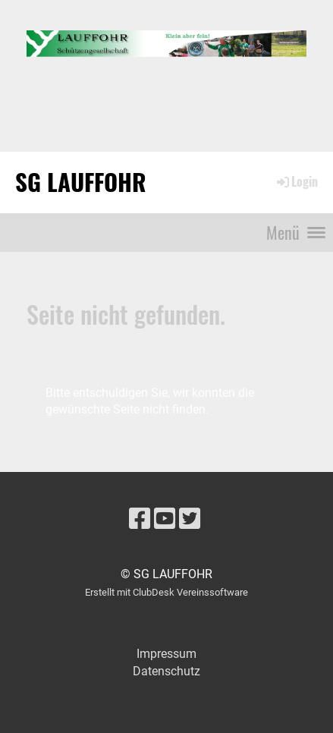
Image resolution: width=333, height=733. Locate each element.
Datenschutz (166, 671)
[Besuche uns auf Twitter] (189, 519)
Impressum (166, 653)
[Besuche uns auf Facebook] (139, 519)
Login (296, 181)
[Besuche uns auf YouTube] (164, 519)
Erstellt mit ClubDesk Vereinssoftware (166, 592)
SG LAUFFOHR (80, 181)
